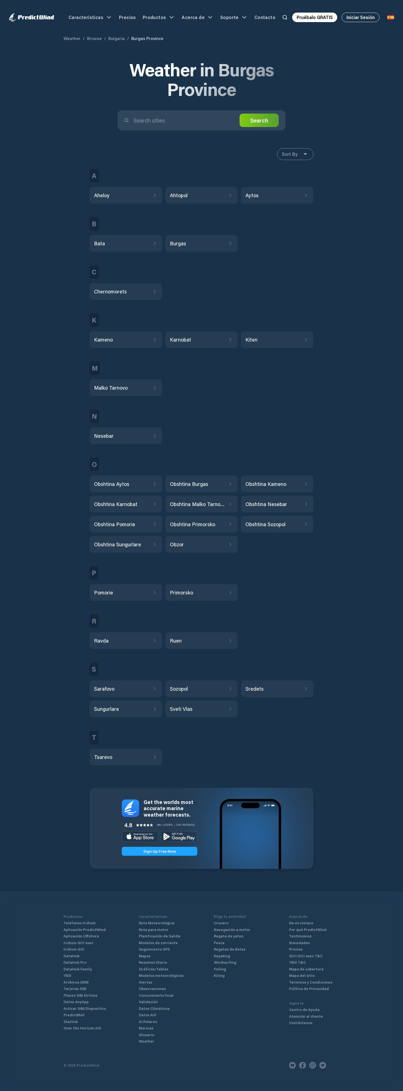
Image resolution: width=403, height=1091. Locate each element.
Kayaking (222, 955)
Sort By (295, 154)
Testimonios (300, 936)
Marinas (146, 1028)
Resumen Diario (153, 962)
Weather (72, 38)
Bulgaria (116, 38)
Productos (159, 17)
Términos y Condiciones (310, 982)
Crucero (221, 922)
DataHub (71, 955)
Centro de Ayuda (304, 1009)
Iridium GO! (74, 949)
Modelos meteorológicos (161, 975)
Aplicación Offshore (81, 936)
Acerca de (198, 17)
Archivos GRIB (76, 982)
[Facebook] (302, 1065)
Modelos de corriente (158, 942)
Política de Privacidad (309, 988)
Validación (148, 1001)
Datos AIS (147, 1014)
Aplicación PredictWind (85, 929)
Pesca (219, 942)
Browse (94, 38)
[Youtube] (292, 1065)
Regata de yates (228, 936)
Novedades (299, 942)
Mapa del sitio (302, 975)
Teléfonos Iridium (80, 922)
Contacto (264, 17)
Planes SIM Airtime (80, 995)
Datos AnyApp (76, 1001)
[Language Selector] (390, 17)
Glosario (146, 1034)
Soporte (234, 17)
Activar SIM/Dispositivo (85, 1008)
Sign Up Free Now (159, 851)
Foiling (220, 969)
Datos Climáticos (154, 1008)
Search (259, 120)
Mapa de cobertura (306, 969)
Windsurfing (225, 962)
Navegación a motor (232, 929)
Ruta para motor (153, 929)
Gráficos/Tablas (153, 969)
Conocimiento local (156, 995)
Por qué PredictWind (308, 929)
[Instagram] (312, 1065)
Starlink (71, 1021)
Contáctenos (300, 1022)
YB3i (67, 975)
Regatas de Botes (229, 949)
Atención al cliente (306, 1016)
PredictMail (74, 1014)
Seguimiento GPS (154, 949)
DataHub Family (78, 969)
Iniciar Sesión (360, 17)
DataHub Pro (75, 962)
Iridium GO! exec (78, 942)
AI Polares (148, 1021)
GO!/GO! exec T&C (306, 955)
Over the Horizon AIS (82, 1028)
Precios (127, 17)
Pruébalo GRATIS (315, 17)
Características (90, 17)
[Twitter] (322, 1065)
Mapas (145, 955)
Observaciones (152, 988)
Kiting (219, 975)
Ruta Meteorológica (156, 922)
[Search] (285, 17)
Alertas (145, 982)
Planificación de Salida (159, 936)
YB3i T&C (297, 962)
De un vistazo (301, 922)
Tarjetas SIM (75, 988)
